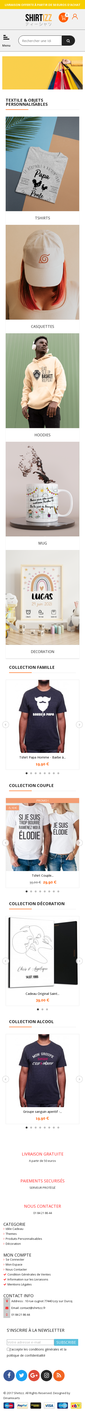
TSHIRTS (42, 218)
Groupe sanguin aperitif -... (42, 1111)
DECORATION (42, 651)
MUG (42, 543)
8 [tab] (58, 773)
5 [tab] (45, 773)
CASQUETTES (42, 326)
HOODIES (42, 434)
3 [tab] (36, 773)
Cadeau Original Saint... (42, 993)
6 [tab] (49, 773)
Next (79, 724)
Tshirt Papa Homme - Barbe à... (42, 757)
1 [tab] (26, 773)
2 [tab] (31, 773)
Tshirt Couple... (42, 875)
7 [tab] (54, 773)
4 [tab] (40, 773)
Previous (5, 724)
